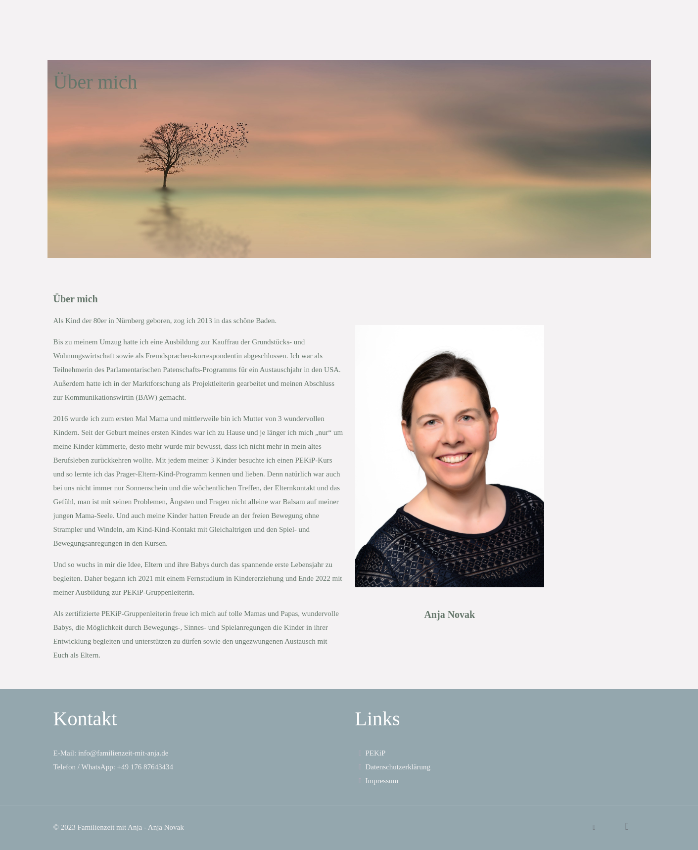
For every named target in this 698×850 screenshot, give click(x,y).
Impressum (377, 781)
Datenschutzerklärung (393, 767)
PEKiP (370, 753)
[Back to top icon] (627, 826)
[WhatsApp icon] (594, 827)
